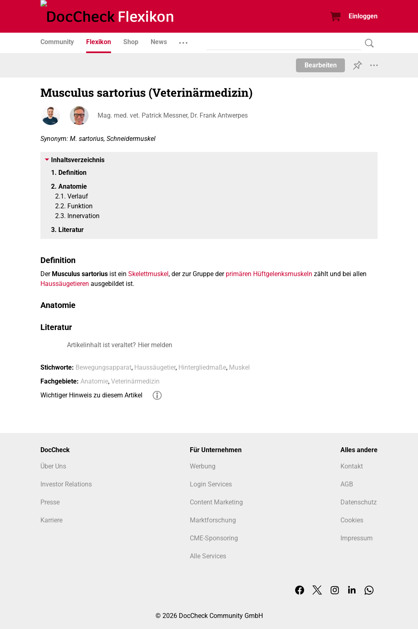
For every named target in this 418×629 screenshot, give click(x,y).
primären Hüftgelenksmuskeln (269, 274)
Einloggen (363, 16)
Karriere (51, 520)
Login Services (211, 484)
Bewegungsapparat (103, 367)
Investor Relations (66, 484)
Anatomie (94, 381)
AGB (346, 484)
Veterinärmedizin (135, 381)
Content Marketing (216, 502)
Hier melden (155, 345)
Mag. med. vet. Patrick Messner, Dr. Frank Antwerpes (173, 115)
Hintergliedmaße (202, 367)
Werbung (203, 466)
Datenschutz (358, 502)
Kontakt (351, 466)
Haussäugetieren (64, 284)
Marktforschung (213, 520)
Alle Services (208, 556)
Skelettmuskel (148, 274)
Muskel (239, 367)
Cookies (351, 520)
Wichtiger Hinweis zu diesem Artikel (91, 395)
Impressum (356, 538)
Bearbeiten (321, 65)
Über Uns (53, 466)
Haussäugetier (155, 367)
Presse (50, 502)
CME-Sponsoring (214, 538)
